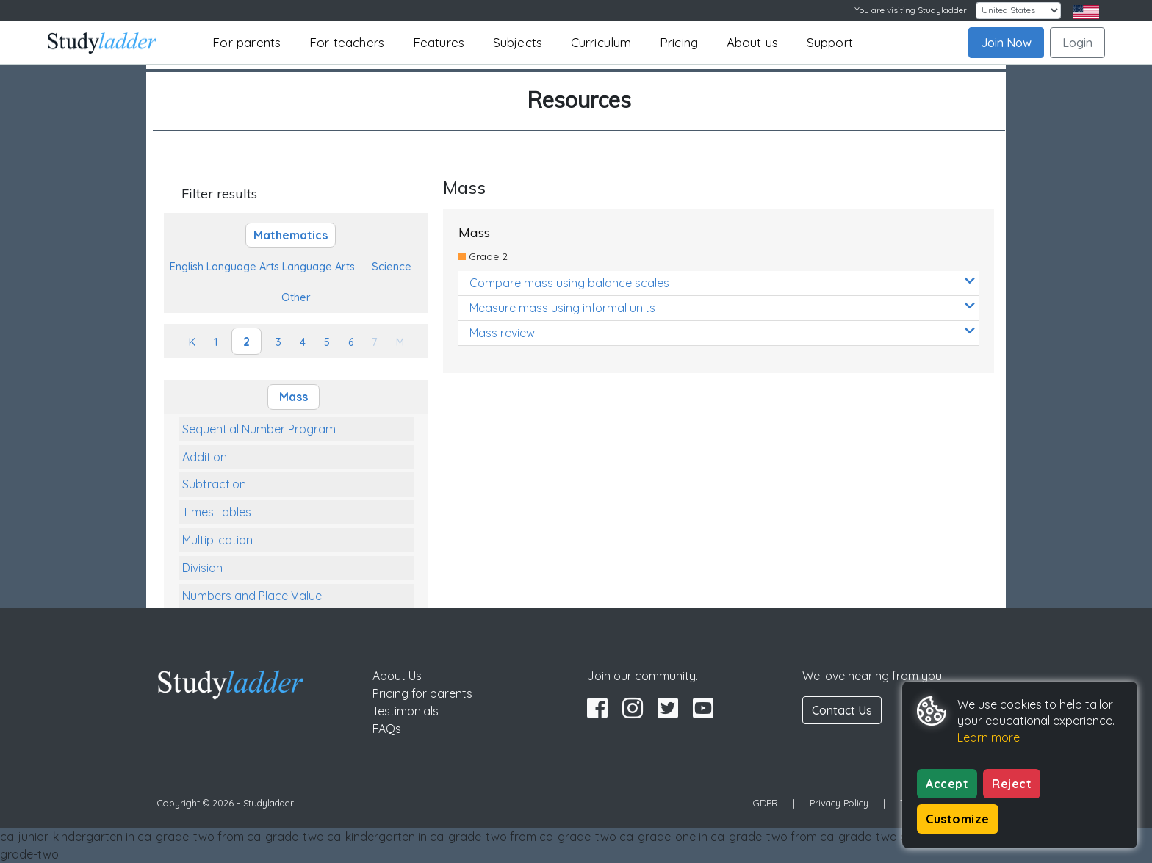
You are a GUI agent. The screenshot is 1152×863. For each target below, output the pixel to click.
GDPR (765, 803)
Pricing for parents (422, 693)
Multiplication (217, 539)
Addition (204, 456)
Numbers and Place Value (252, 595)
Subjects (518, 42)
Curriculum (601, 42)
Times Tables (216, 512)
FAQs (386, 728)
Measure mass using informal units (722, 307)
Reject (1012, 783)
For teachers (346, 42)
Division (202, 567)
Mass (293, 396)
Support (830, 42)
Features (439, 42)
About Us (397, 675)
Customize (958, 819)
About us (753, 42)
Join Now (1006, 42)
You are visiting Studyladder (910, 9)
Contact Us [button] (842, 710)
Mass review (722, 332)
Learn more (988, 737)
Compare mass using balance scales (722, 282)
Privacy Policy (839, 803)
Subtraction (214, 484)
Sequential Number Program (259, 429)
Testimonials (405, 711)
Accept (947, 783)
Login (1077, 42)
